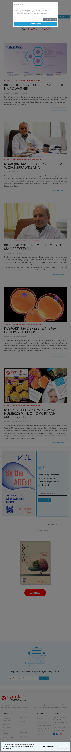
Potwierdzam (35, 24)
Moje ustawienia (48, 746)
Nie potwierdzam (50, 19)
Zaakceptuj (63, 746)
